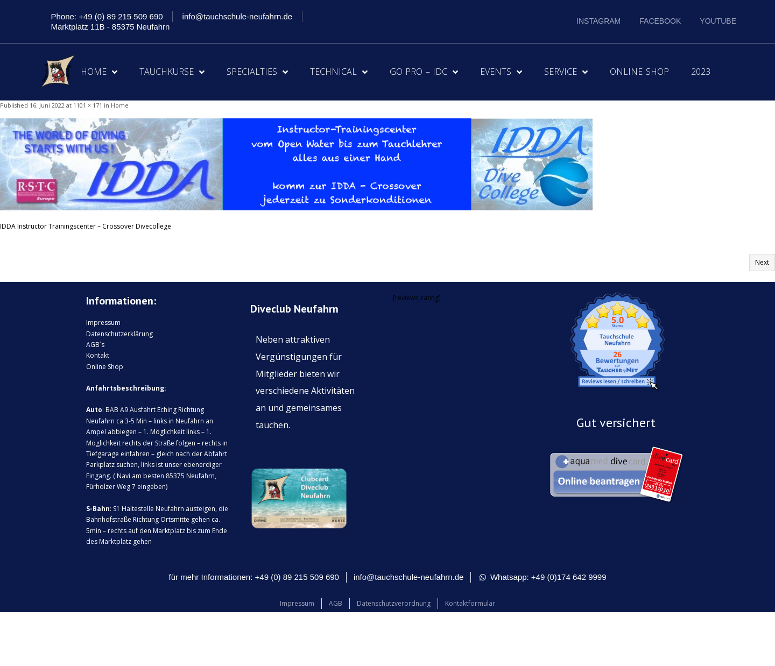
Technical (339, 72)
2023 (700, 71)
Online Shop (639, 71)
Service (566, 72)
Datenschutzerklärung (119, 333)
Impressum (103, 322)
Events (501, 72)
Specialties (257, 72)
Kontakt (97, 355)
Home (99, 72)
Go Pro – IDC (424, 72)
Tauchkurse (172, 72)
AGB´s (95, 344)
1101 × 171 (87, 105)
